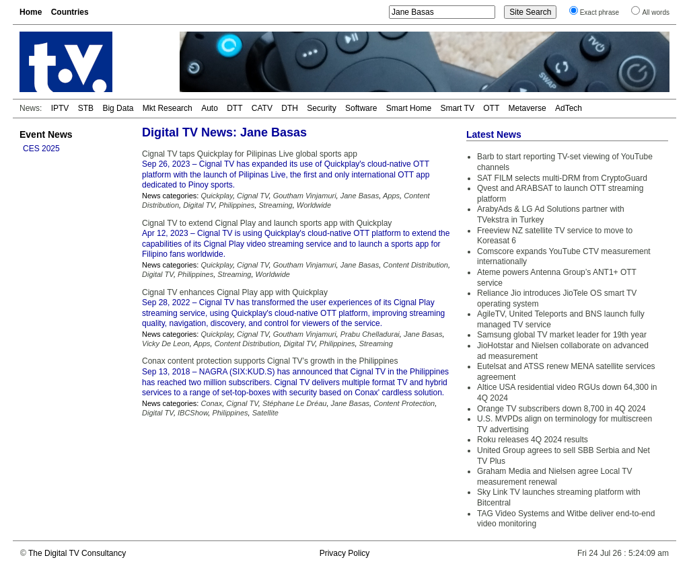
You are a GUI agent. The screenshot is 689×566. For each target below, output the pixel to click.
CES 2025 (41, 148)
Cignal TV (252, 196)
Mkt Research (167, 108)
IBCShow (193, 413)
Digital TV (199, 205)
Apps (391, 196)
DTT (234, 108)
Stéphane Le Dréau (294, 403)
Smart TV (457, 108)
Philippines (236, 205)
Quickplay (216, 196)
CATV (262, 108)
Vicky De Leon (166, 343)
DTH (289, 108)
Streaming (275, 205)
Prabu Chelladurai (370, 334)
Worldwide (314, 205)
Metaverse (527, 108)
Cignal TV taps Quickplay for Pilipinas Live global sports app (249, 154)
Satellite (265, 413)
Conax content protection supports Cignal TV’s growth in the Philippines (270, 361)
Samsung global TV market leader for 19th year (562, 334)
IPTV (60, 108)
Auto (209, 108)
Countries (70, 12)
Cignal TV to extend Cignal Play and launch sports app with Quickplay (267, 223)
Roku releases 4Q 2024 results (532, 439)
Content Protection (404, 403)
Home (31, 12)
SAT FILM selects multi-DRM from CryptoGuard (562, 178)
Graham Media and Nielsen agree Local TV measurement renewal (554, 477)
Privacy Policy (345, 553)
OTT (491, 108)
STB (86, 108)
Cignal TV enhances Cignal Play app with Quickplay (235, 292)
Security (321, 108)
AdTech (568, 108)
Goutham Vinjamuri (304, 196)
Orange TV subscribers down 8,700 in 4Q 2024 (561, 408)
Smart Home (408, 108)
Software (361, 108)
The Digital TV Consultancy (77, 553)
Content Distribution (415, 265)
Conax (211, 403)
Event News (46, 134)
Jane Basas (359, 196)
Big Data (117, 108)
